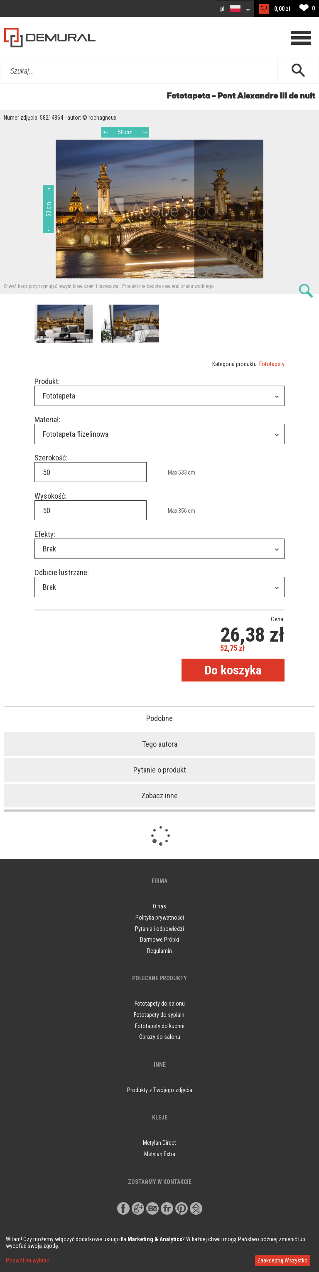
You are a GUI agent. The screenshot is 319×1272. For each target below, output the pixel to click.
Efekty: (44, 534)
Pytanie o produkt (159, 769)
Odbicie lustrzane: (61, 572)
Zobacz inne (159, 795)
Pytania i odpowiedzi (159, 928)
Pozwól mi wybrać (27, 1260)
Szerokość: (50, 457)
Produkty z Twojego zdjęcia (159, 1090)
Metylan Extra (159, 1154)
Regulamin (159, 950)
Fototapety (272, 364)
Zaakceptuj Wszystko (282, 1260)
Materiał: (47, 419)
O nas (159, 906)
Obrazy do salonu (159, 1036)
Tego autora (159, 744)
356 (182, 510)
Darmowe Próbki (159, 939)
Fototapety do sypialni (160, 1014)
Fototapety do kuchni (159, 1026)
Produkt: (47, 381)
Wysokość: (50, 496)
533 (182, 472)
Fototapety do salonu (160, 1003)
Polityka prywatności (159, 917)
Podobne (159, 718)
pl (235, 8)
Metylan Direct (159, 1142)
